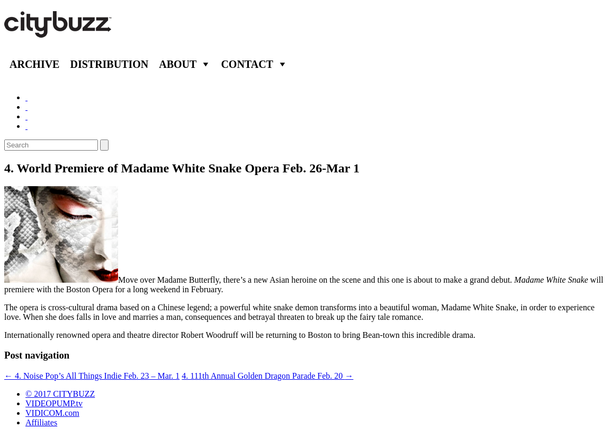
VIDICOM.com (52, 412)
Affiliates (41, 422)
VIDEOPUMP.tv (54, 403)
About (177, 64)
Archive (34, 64)
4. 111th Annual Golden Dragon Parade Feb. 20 (267, 375)
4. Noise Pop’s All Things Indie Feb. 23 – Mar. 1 (92, 375)
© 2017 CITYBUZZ (60, 393)
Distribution (109, 64)
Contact (247, 64)
